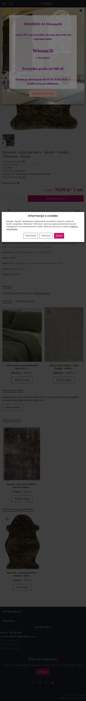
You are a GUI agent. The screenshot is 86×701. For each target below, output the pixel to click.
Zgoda (59, 235)
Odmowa (46, 235)
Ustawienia (30, 235)
